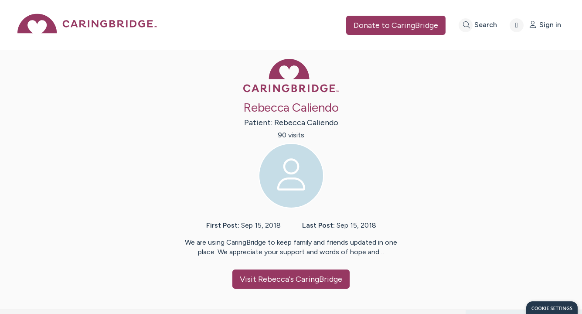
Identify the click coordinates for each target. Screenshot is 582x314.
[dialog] (552, 307)
